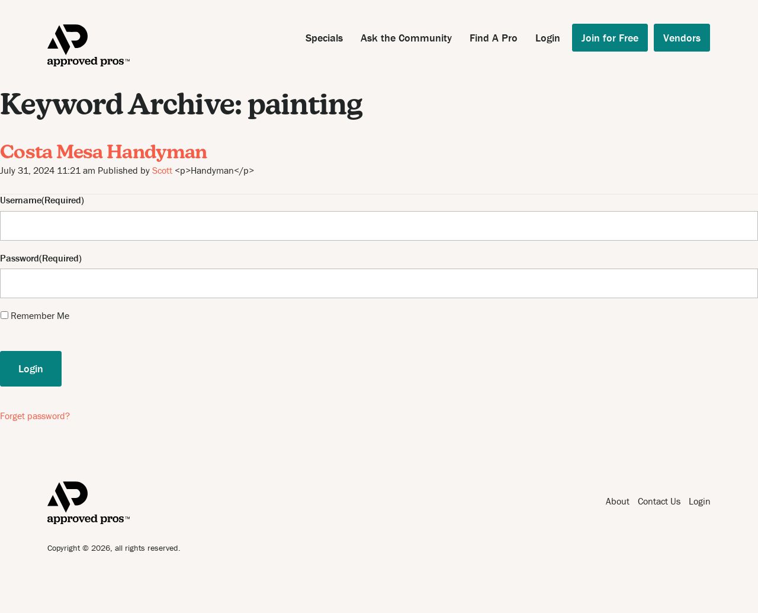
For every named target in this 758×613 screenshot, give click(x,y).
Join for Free (610, 37)
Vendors (682, 37)
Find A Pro (494, 37)
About (617, 501)
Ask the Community (406, 37)
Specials (324, 37)
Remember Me (40, 315)
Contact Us (659, 501)
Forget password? (35, 416)
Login (547, 37)
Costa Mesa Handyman (103, 153)
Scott (162, 170)
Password (19, 258)
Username (20, 200)
